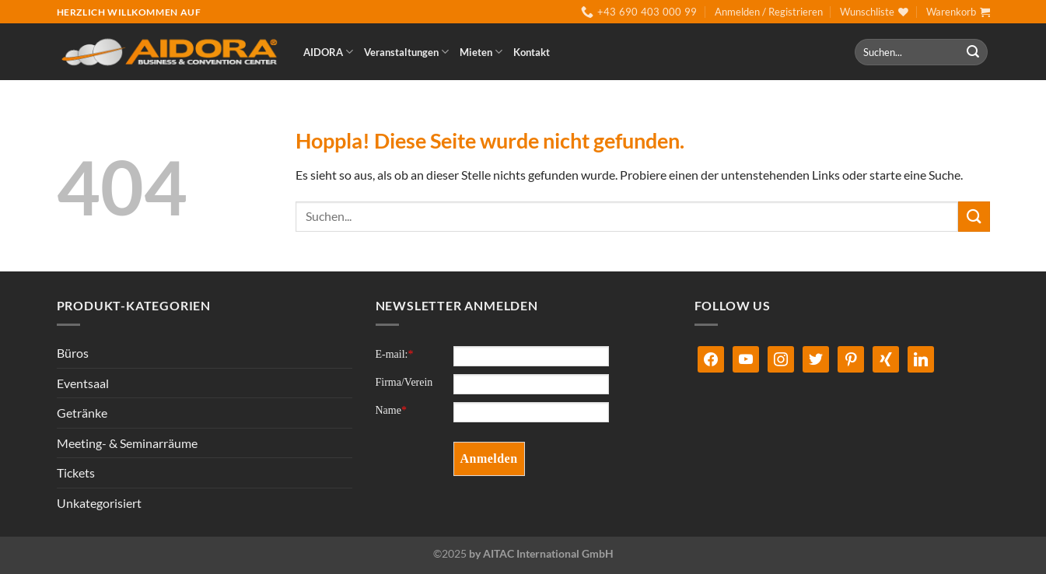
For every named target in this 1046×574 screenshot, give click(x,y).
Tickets (76, 472)
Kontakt (531, 52)
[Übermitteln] (973, 52)
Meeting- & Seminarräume (127, 443)
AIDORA (328, 51)
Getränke (82, 412)
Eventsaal (83, 383)
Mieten (481, 51)
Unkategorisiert (99, 502)
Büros (73, 352)
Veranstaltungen (406, 51)
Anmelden (489, 458)
